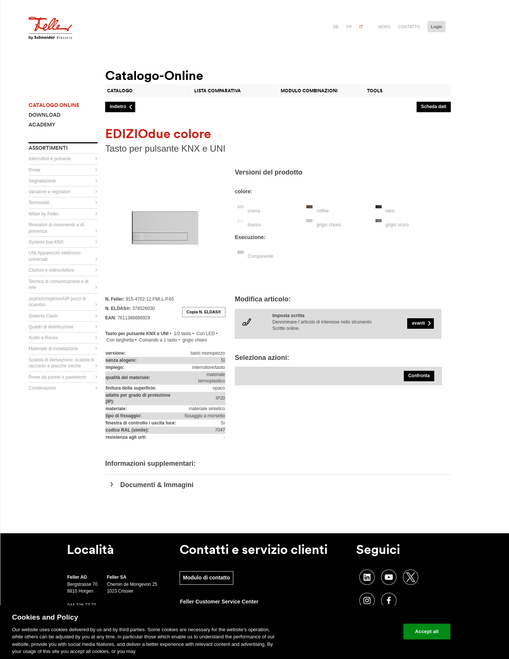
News (384, 26)
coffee (323, 211)
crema (254, 211)
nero (389, 211)
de (336, 26)
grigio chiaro (329, 224)
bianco (254, 224)
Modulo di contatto (206, 578)
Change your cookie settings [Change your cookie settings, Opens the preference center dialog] (363, 631)
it (361, 26)
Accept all (427, 631)
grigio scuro (397, 224)
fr (349, 26)
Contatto (409, 26)
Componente (260, 256)
